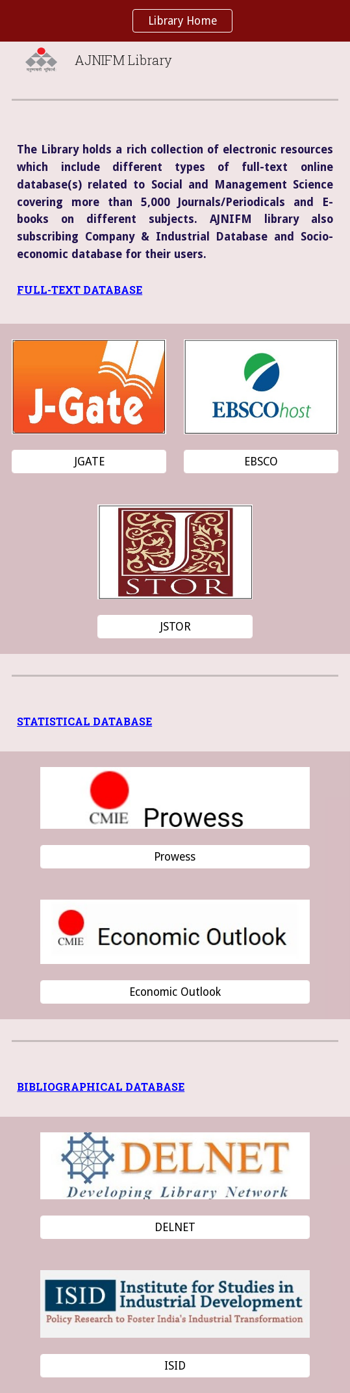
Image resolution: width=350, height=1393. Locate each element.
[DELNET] (174, 1226)
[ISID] (174, 1366)
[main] (175, 202)
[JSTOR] (174, 626)
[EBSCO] (261, 461)
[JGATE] (89, 461)
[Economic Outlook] (174, 991)
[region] (175, 21)
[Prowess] (174, 857)
